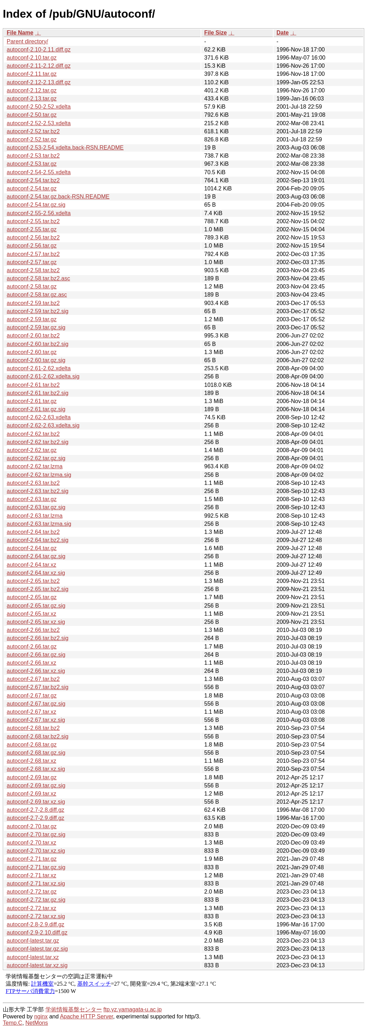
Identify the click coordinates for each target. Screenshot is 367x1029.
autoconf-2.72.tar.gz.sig (36, 900)
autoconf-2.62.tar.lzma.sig (39, 475)
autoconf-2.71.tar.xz (31, 875)
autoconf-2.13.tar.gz (31, 99)
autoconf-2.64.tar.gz (31, 548)
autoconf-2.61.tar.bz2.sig (37, 393)
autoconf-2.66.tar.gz (31, 647)
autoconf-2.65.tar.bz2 (33, 581)
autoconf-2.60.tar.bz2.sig (37, 344)
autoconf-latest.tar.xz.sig (37, 965)
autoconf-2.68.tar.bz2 (33, 728)
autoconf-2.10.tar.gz (31, 58)
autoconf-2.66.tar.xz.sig (36, 671)
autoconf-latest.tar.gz (33, 941)
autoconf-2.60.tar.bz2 (33, 336)
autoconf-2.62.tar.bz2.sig (37, 442)
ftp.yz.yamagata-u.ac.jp (132, 1009)
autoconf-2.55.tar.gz (31, 229)
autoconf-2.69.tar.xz (31, 794)
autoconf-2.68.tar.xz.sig (36, 769)
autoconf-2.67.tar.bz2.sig (37, 687)
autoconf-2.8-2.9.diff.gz (35, 924)
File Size (215, 33)
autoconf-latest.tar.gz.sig (37, 949)
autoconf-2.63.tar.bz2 (33, 483)
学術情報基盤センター (73, 1009)
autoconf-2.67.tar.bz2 (33, 679)
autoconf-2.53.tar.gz (31, 164)
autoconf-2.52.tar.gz (31, 139)
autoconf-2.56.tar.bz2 (33, 237)
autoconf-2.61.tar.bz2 (33, 385)
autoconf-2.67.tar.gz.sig (36, 704)
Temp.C (12, 1023)
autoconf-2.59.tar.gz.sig (36, 327)
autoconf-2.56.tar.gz (31, 246)
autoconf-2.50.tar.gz (31, 115)
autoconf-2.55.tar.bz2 (33, 221)
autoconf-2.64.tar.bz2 (33, 532)
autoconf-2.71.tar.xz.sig (36, 884)
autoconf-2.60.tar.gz (31, 352)
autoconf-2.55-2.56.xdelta (39, 213)
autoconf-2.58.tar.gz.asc (37, 295)
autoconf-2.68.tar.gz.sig (36, 753)
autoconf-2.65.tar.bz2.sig (37, 589)
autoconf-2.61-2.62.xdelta (39, 368)
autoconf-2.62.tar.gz (31, 450)
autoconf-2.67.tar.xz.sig (36, 720)
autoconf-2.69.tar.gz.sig (36, 786)
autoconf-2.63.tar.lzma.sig (39, 524)
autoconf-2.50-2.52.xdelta (39, 107)
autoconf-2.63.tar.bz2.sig (37, 491)
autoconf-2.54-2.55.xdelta (39, 172)
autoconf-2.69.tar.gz (31, 777)
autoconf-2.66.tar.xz (31, 663)
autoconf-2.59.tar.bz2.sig (37, 311)
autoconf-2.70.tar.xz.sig (36, 851)
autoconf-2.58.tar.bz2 (33, 270)
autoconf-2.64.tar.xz (31, 565)
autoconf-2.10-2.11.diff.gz (39, 50)
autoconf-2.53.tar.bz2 (33, 156)
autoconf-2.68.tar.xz (31, 761)
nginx (41, 1016)
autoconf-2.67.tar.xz (31, 712)
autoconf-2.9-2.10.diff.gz (37, 933)
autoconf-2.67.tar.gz (31, 696)
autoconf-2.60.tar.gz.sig (36, 360)
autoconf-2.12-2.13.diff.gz (39, 82)
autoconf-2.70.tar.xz (31, 843)
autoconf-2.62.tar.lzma (34, 466)
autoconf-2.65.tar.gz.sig (36, 606)
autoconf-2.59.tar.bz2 (33, 303)
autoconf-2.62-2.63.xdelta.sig (43, 425)
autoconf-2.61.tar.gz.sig (36, 409)
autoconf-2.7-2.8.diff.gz (35, 810)
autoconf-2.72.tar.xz (31, 908)
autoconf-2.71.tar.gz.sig (36, 867)
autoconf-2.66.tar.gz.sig (36, 655)
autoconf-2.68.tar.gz (31, 745)
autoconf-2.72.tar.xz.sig (36, 916)
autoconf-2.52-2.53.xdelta (39, 123)
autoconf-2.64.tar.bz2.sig (37, 540)
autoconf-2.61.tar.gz (31, 401)
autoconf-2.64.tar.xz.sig (36, 573)
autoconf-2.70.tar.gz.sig (36, 835)
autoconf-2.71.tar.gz (31, 859)
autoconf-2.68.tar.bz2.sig (37, 736)
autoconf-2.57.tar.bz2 (33, 254)
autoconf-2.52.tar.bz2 (33, 131)
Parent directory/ (27, 41)
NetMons (36, 1023)
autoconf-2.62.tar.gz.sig (36, 458)
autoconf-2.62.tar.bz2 (33, 434)
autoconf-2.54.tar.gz (31, 188)
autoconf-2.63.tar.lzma (34, 516)
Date (282, 33)
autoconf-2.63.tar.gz (31, 499)
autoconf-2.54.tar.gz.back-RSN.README (58, 197)
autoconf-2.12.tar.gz (31, 90)
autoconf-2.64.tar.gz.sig (36, 556)
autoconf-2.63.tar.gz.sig (36, 507)
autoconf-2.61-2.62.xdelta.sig (43, 376)
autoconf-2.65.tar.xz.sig (36, 622)
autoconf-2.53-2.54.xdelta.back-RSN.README (65, 148)
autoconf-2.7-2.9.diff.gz (35, 818)
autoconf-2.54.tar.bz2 (33, 180)
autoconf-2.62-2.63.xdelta (39, 417)
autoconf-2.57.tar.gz (31, 262)
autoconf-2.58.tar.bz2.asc (38, 278)
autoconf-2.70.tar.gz (31, 826)
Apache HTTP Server (86, 1016)
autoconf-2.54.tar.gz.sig (36, 205)
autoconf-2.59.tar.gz (31, 319)
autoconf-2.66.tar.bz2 (33, 630)
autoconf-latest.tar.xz (33, 957)
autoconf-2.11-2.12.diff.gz (39, 66)
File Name (20, 33)
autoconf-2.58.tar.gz (31, 287)
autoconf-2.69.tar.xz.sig (36, 802)
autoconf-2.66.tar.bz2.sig (37, 638)
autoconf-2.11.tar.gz (31, 74)
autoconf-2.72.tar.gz (31, 892)
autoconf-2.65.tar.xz (31, 614)
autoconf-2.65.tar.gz (31, 597)
